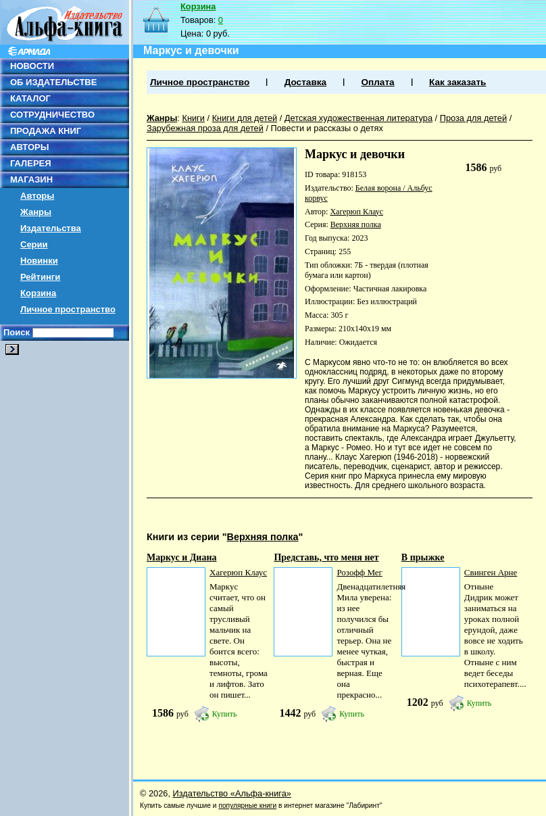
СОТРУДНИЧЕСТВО (52, 115)
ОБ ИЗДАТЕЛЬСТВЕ (53, 82)
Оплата (377, 82)
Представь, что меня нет (326, 557)
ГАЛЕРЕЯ (30, 163)
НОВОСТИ (32, 66)
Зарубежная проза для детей (205, 128)
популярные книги (247, 805)
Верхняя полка (355, 224)
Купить (224, 714)
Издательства (50, 228)
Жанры (35, 212)
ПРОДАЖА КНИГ (45, 131)
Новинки (39, 261)
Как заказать (457, 82)
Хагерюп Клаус (356, 211)
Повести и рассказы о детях (327, 128)
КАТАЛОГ (30, 98)
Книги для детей (245, 118)
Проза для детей (473, 118)
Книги (193, 118)
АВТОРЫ (29, 147)
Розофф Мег (359, 572)
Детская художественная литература (358, 118)
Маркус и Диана (181, 557)
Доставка (305, 82)
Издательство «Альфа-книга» (232, 793)
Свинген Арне (490, 572)
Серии (34, 244)
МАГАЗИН (31, 179)
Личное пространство (68, 309)
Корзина (38, 293)
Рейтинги (40, 277)
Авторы (37, 196)
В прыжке (423, 557)
